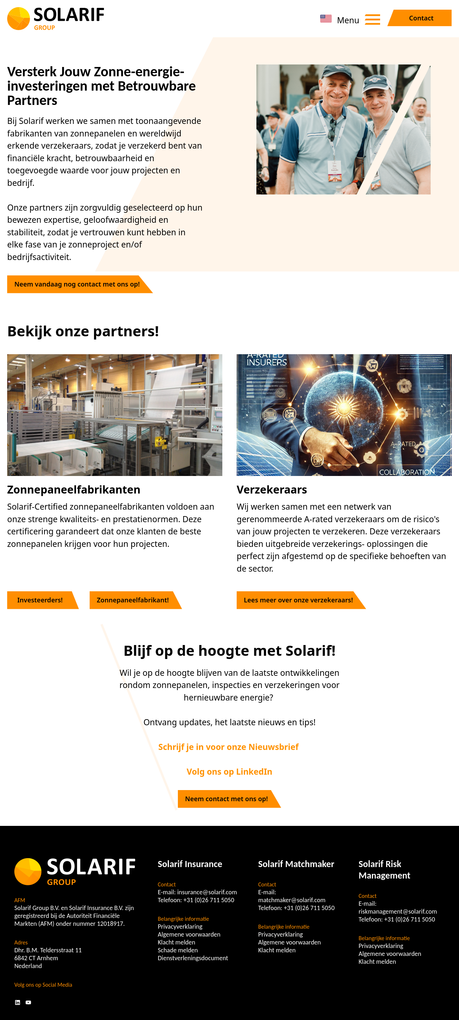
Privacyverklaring (180, 926)
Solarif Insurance (190, 864)
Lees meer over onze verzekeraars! (298, 600)
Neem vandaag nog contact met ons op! (77, 284)
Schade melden (178, 950)
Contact (421, 18)
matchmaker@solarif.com (292, 900)
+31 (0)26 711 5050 (209, 900)
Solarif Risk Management (384, 869)
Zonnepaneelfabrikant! (133, 600)
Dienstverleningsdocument (193, 958)
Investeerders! (40, 600)
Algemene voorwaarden (189, 934)
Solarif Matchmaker (296, 864)
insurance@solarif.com (207, 892)
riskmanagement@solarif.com (398, 911)
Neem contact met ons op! (226, 798)
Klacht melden (176, 942)
